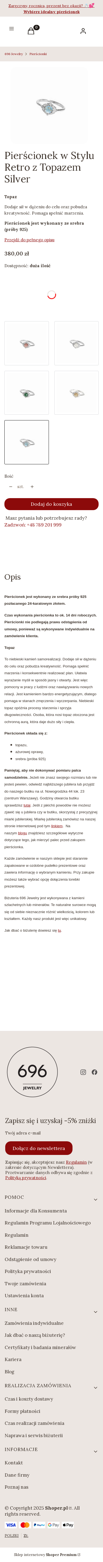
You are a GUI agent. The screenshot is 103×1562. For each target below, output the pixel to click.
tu (59, 930)
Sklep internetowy (45, 1554)
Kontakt (14, 1463)
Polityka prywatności (28, 1271)
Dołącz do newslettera (39, 1148)
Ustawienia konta (24, 1296)
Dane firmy (17, 1475)
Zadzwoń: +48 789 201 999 (33, 525)
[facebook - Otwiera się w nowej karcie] (94, 1072)
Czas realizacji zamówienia (34, 1423)
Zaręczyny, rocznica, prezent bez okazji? (46, 5)
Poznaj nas (16, 1487)
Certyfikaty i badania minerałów (40, 1347)
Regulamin (76, 1162)
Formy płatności (22, 1411)
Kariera (13, 1359)
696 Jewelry (14, 54)
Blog (9, 1372)
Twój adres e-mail (23, 1133)
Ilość (8, 476)
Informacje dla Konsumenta (36, 1211)
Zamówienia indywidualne (34, 1323)
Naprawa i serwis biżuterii (34, 1435)
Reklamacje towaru (26, 1247)
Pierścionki (38, 54)
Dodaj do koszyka (51, 504)
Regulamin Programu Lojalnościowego (48, 1223)
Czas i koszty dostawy (29, 1399)
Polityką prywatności (25, 1177)
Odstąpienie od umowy (30, 1259)
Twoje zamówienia (25, 1284)
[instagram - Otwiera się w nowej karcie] (83, 1072)
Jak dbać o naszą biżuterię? (35, 1335)
